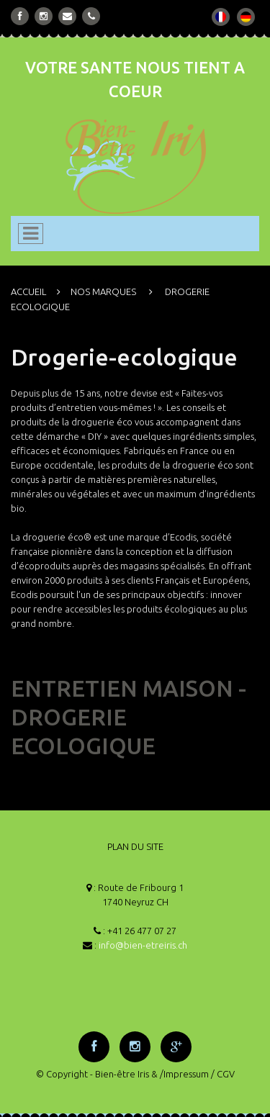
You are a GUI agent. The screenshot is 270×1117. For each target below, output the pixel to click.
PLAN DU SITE (135, 846)
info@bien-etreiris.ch (143, 945)
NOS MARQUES (103, 291)
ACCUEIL (28, 291)
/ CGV (223, 1074)
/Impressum (184, 1074)
